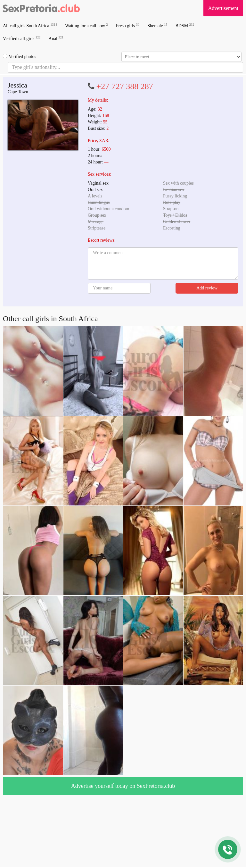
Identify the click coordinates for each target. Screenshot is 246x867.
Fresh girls (128, 25)
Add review (206, 288)
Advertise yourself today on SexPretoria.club (123, 786)
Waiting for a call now (86, 25)
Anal (56, 38)
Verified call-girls (22, 38)
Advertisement (223, 8)
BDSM (184, 25)
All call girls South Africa (30, 25)
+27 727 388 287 (124, 86)
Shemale (157, 25)
